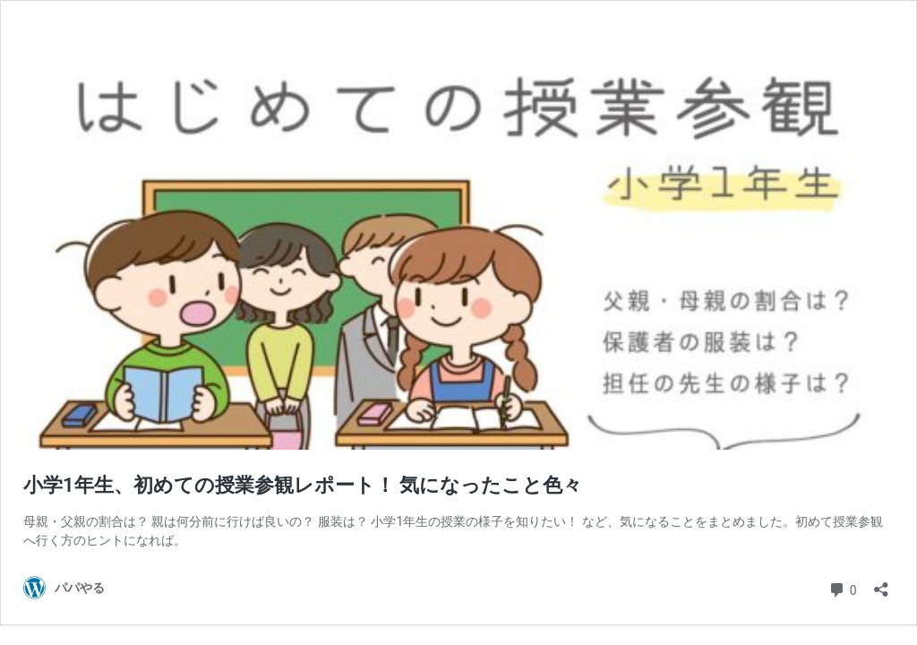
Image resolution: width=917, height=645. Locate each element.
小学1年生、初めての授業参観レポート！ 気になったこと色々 (302, 485)
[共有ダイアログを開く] (881, 584)
